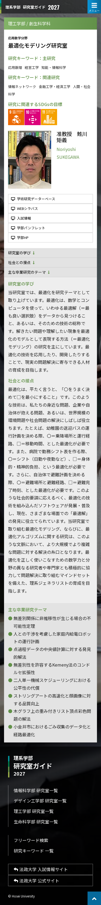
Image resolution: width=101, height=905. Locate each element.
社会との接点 (21, 262)
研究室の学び (21, 252)
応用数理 (15, 67)
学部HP (20, 237)
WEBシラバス (24, 208)
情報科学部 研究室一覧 (36, 790)
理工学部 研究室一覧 (34, 811)
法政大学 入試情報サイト (41, 869)
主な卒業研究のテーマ (29, 272)
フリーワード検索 (31, 840)
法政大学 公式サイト (36, 880)
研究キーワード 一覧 (34, 850)
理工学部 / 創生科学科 (29, 23)
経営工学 (32, 67)
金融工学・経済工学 (54, 86)
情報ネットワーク (22, 86)
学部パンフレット (28, 227)
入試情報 (21, 218)
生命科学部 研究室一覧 (36, 821)
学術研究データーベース (33, 198)
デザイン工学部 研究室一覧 (40, 800)
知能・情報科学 (53, 67)
